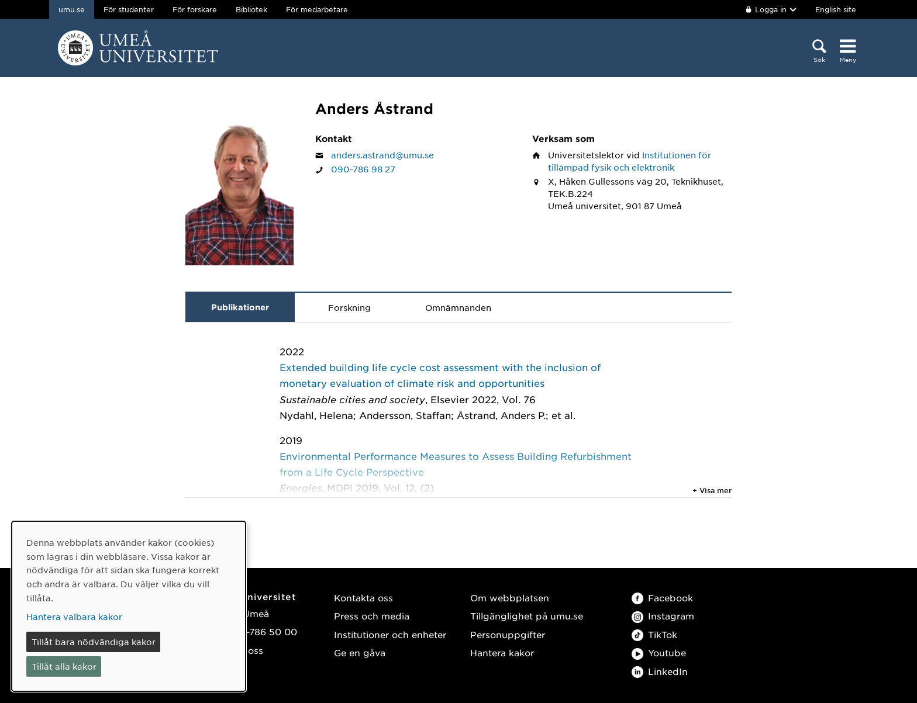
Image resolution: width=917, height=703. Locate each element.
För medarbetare (317, 9)
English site (835, 9)
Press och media (371, 615)
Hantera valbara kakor (74, 616)
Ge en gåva (359, 652)
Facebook (662, 597)
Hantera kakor (502, 652)
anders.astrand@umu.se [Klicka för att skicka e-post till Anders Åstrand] (382, 155)
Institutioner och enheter (390, 634)
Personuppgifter (507, 634)
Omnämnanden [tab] (458, 307)
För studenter (129, 9)
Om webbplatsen (509, 597)
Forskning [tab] (349, 307)
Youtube (659, 652)
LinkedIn (660, 671)
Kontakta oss (363, 597)
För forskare (195, 9)
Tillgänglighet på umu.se (526, 615)
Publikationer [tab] (240, 307)
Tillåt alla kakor (64, 666)
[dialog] (129, 606)
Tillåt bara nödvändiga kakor (94, 641)
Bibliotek (251, 9)
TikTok (654, 634)
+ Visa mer (712, 490)
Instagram (663, 615)
